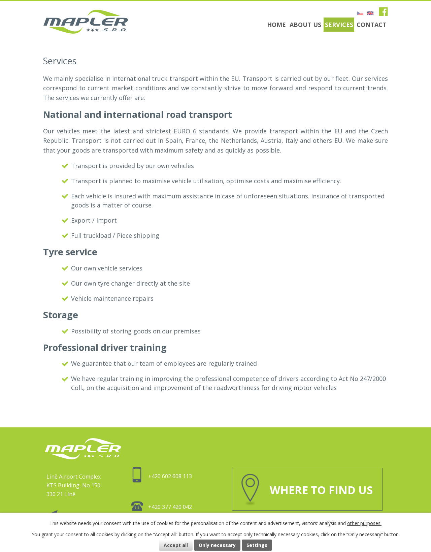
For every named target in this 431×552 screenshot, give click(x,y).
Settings (256, 545)
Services (339, 25)
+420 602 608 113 (161, 476)
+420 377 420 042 (161, 507)
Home (276, 25)
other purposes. (364, 523)
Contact (372, 25)
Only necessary (217, 545)
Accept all (176, 545)
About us (305, 25)
